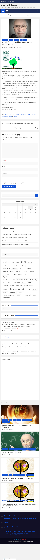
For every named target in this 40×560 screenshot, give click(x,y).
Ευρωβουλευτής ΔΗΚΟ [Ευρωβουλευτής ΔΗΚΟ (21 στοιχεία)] (9, 279)
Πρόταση (25, 40)
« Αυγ (19, 220)
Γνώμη (14, 420)
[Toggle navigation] (7, 11)
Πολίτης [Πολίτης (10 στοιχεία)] (18, 295)
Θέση (21, 40)
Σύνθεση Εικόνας (6, 421)
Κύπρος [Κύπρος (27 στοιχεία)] (5, 289)
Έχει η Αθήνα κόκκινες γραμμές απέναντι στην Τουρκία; (15, 237)
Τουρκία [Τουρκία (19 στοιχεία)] (34, 295)
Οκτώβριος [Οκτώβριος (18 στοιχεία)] (20, 292)
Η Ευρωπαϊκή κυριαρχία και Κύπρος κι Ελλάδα (25, 128)
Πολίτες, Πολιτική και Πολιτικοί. (12, 452)
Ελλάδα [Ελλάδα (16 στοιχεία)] (25, 274)
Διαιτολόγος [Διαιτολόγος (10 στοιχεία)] (18, 271)
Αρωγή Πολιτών (9, 5)
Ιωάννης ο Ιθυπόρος (31, 114)
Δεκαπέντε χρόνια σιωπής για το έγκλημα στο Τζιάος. (15, 241)
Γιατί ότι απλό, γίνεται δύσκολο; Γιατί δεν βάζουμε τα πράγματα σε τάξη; (19, 351)
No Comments (19, 47)
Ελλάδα (13, 114)
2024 (6, 114)
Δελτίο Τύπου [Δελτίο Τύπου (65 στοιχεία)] (8, 271)
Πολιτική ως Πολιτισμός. (8, 322)
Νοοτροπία (24, 420)
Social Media (5, 40)
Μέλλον (4, 116)
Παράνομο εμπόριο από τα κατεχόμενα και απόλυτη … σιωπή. (16, 234)
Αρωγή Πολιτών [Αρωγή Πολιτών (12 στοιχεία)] (6, 268)
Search (36, 195)
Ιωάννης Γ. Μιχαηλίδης (21, 114)
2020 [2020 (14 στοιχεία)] (9, 262)
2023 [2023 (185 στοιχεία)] (23, 262)
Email (3, 167)
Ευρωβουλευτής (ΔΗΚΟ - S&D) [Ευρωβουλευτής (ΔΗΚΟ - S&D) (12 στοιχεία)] (20, 277)
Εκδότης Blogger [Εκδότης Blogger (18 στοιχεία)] (18, 274)
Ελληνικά (7, 559)
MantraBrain (30, 541)
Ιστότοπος (4, 173)
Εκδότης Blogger (12, 449)
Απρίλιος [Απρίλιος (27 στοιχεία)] (22, 266)
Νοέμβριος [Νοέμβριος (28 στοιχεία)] (13, 292)
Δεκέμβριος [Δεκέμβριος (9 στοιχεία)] (28, 268)
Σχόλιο (4, 142)
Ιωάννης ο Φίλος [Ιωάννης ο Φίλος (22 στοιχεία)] (28, 285)
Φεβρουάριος (9, 116)
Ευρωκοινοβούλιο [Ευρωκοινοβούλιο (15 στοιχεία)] (7, 282)
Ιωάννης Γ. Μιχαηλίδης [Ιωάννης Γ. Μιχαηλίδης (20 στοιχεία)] (16, 285)
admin (11, 47)
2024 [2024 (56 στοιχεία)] (30, 262)
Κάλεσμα (6, 522)
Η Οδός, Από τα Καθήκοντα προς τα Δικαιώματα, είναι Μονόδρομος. (18, 324)
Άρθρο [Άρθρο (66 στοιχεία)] (15, 266)
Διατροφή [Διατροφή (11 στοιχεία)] (25, 271)
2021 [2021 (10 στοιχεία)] (13, 262)
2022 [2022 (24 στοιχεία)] (17, 262)
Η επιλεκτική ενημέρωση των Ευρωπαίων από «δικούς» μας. (18, 123)
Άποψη (10, 420)
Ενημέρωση (16, 40)
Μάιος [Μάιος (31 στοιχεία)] (35, 289)
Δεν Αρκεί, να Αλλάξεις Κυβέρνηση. (10, 331)
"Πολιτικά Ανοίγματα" (7, 349)
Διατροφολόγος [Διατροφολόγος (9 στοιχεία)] (31, 271)
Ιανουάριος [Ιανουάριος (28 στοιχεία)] (16, 282)
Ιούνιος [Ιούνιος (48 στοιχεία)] (5, 285)
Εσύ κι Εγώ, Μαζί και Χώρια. (9, 353)
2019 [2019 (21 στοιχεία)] (4, 262)
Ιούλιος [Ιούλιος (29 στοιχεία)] (30, 282)
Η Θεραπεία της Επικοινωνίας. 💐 (10, 328)
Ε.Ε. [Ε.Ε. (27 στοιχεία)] (4, 274)
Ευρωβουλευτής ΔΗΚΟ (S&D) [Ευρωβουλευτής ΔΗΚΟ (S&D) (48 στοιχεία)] (27, 280)
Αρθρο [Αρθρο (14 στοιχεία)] (28, 265)
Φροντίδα (15, 116)
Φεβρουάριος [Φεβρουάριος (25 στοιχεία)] (6, 297)
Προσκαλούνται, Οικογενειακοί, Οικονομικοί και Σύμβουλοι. (16, 326)
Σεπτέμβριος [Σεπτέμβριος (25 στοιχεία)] (26, 295)
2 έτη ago (5, 47)
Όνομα (4, 160)
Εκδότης (9, 114)
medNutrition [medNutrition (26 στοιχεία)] (6, 266)
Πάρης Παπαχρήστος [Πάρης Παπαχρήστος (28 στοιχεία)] (9, 295)
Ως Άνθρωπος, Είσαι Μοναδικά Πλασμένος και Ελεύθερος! (16, 347)
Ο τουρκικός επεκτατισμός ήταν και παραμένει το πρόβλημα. (16, 231)
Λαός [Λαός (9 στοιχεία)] (30, 289)
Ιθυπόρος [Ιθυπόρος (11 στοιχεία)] (24, 282)
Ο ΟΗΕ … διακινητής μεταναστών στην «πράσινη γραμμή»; (15, 244)
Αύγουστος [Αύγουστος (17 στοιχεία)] (14, 268)
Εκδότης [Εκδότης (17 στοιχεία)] (9, 274)
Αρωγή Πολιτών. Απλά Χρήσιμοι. (14, 527)
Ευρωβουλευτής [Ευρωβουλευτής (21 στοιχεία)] (7, 277)
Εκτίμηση (11, 40)
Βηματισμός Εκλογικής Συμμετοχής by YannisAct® (17, 478)
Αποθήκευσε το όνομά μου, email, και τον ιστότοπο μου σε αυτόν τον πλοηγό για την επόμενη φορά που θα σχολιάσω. (18, 182)
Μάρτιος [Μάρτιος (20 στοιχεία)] (5, 292)
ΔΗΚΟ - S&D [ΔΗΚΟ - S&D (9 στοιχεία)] (22, 268)
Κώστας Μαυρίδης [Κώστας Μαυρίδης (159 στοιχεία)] (18, 289)
